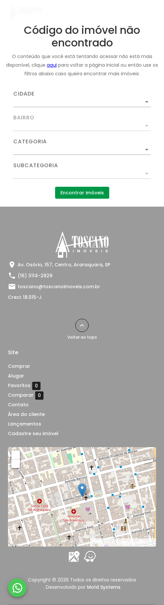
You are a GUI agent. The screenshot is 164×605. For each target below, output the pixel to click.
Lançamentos (24, 424)
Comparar (25, 395)
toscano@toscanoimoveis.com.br (59, 286)
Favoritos (24, 386)
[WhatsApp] (17, 587)
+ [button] (15, 454)
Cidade (24, 94)
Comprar (19, 366)
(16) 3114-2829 (35, 275)
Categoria (30, 141)
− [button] (16, 463)
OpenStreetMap (135, 542)
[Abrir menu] (144, 12)
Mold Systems (104, 587)
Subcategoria (35, 165)
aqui (52, 65)
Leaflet (100, 542)
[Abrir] (146, 101)
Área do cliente (26, 414)
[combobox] (82, 99)
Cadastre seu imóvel (33, 433)
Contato (18, 404)
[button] (82, 149)
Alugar (16, 375)
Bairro (24, 117)
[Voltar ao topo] (82, 325)
